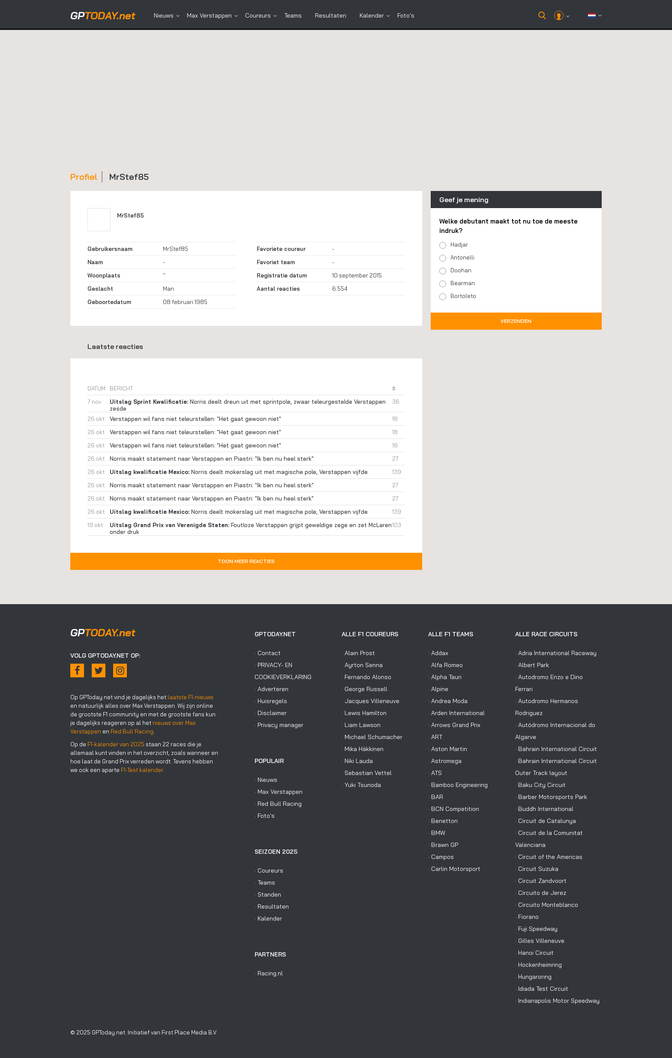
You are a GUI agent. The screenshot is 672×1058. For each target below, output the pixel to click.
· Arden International (456, 713)
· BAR (435, 797)
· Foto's (265, 816)
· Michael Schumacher (372, 737)
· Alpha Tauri (445, 677)
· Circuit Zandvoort (541, 881)
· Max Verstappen (279, 792)
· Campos (441, 857)
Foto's (405, 15)
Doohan (460, 270)
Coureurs (258, 15)
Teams (293, 15)
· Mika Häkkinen (363, 749)
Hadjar (459, 244)
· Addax (438, 653)
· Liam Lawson (361, 725)
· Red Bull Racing (278, 804)
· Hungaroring (533, 977)
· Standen (268, 894)
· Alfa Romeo (445, 665)
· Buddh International (544, 809)
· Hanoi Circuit (534, 953)
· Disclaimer (271, 713)
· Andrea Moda (448, 701)
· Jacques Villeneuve (370, 701)
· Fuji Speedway (536, 929)
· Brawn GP (443, 845)
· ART (435, 737)
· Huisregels (271, 701)
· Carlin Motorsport (454, 869)
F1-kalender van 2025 (115, 744)
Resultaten (330, 15)
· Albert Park (532, 665)
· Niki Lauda (357, 761)
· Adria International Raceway (556, 653)
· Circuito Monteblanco (546, 905)
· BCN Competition (453, 809)
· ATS (435, 773)
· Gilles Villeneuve (539, 941)
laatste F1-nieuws (190, 697)
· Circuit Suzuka (536, 869)
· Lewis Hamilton (364, 713)
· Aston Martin (447, 749)
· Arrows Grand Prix (454, 725)
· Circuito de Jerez (540, 893)
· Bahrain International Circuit (556, 749)
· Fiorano (527, 917)
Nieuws (164, 15)
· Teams (265, 882)
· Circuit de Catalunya (545, 821)
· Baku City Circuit (540, 785)
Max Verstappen (209, 15)
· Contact (268, 653)
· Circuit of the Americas (548, 857)
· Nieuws (266, 780)
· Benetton (443, 821)
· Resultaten (272, 906)
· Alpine (438, 689)
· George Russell (364, 689)
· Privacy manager (279, 725)
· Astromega (445, 761)
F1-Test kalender (142, 769)
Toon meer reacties (246, 561)
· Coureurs (269, 870)
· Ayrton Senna (362, 665)
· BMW (436, 833)
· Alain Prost (358, 653)
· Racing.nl (269, 973)
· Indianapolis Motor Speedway (557, 1000)
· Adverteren (271, 689)
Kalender (372, 15)
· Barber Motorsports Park (551, 797)
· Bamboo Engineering (458, 785)
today (102, 15)
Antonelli (462, 257)
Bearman (462, 283)
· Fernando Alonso (366, 677)
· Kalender (268, 918)
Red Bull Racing (132, 731)
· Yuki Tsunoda (361, 785)
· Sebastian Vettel (367, 773)
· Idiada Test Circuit (541, 988)
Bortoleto (463, 295)
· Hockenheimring (538, 965)
